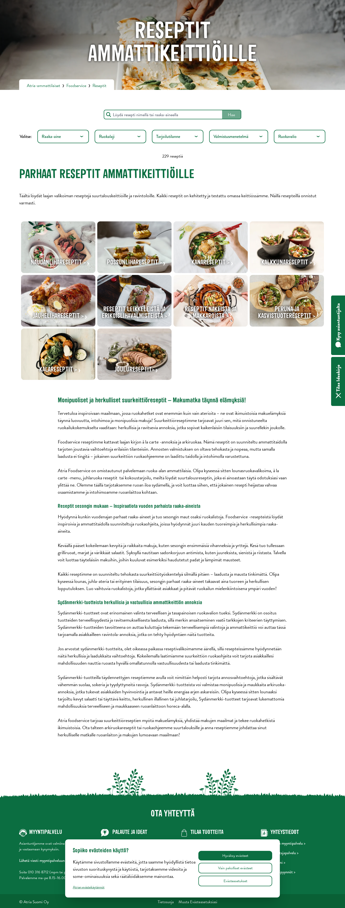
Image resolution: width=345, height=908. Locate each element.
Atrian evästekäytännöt (88, 887)
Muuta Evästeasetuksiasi (197, 902)
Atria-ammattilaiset (43, 85)
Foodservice (76, 85)
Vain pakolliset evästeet (235, 868)
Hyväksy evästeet (235, 856)
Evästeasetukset (235, 881)
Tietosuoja (166, 902)
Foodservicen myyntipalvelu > (283, 843)
